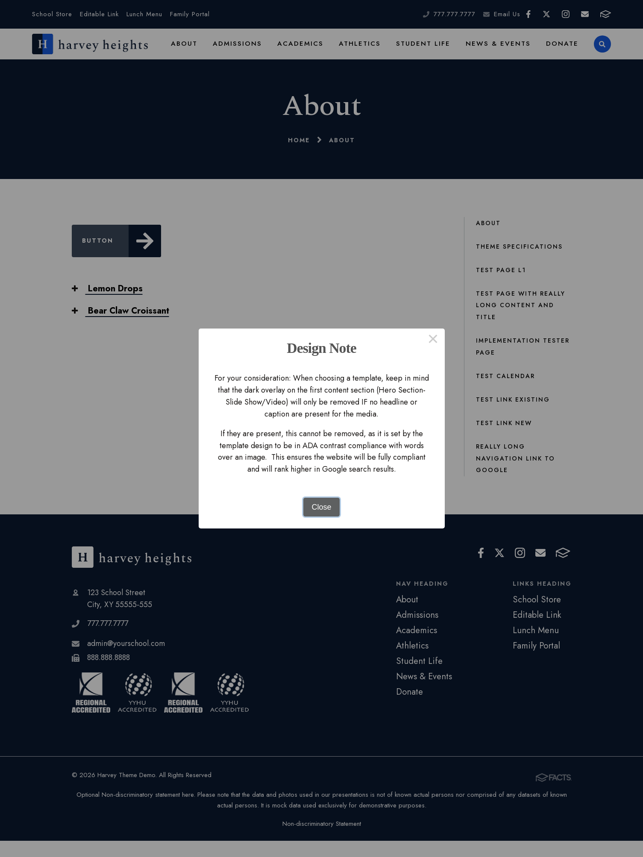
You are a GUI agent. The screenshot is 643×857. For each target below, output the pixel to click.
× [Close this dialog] (433, 340)
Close (321, 507)
